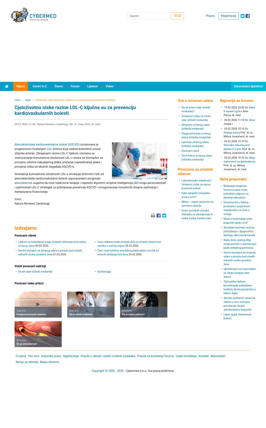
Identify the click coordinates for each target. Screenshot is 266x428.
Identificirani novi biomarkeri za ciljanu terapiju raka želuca (240, 273)
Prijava (210, 16)
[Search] (148, 15)
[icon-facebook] (247, 16)
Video (110, 86)
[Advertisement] (133, 54)
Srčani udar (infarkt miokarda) (35, 271)
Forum (75, 86)
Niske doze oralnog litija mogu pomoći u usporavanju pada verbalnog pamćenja (240, 244)
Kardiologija (104, 271)
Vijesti (20, 86)
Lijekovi (92, 86)
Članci (58, 86)
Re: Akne (250, 120)
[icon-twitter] (242, 16)
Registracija (228, 16)
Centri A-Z (40, 86)
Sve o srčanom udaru (195, 100)
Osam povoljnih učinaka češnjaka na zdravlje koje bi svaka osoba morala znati (197, 214)
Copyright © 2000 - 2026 (108, 371)
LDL (49, 149)
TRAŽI (178, 16)
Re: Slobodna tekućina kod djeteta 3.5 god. (237, 145)
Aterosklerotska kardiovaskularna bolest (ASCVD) (47, 144)
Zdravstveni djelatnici (248, 86)
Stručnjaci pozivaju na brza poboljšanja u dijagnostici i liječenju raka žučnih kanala (239, 231)
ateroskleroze (23, 183)
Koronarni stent (190, 150)
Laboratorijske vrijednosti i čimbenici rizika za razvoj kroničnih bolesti (197, 184)
